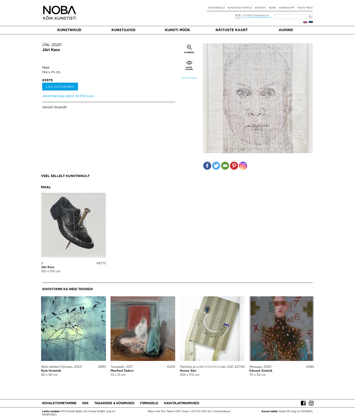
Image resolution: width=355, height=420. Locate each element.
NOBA (272, 8)
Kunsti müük (177, 30)
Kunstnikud (69, 30)
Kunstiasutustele (240, 8)
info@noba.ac (222, 411)
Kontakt (260, 8)
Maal (46, 67)
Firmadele (149, 403)
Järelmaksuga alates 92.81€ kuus (68, 96)
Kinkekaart (286, 8)
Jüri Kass (51, 50)
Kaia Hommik (51, 371)
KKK (85, 403)
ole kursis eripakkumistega (257, 17)
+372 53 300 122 (200, 411)
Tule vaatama (189, 78)
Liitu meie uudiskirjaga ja (255, 15)
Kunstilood (123, 30)
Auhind (286, 30)
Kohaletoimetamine (59, 403)
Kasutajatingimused (181, 403)
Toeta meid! (305, 8)
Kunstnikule (216, 8)
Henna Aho (188, 371)
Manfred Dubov (122, 371)
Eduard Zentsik (260, 371)
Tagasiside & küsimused (114, 403)
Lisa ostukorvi (60, 87)
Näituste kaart (232, 30)
